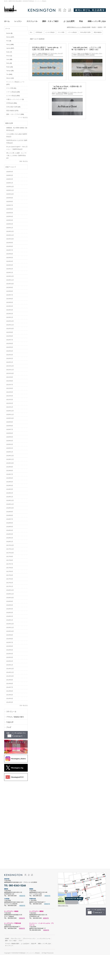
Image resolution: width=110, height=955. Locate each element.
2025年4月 (9, 215)
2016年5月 (9, 604)
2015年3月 (9, 656)
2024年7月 (9, 249)
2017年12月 (10, 544)
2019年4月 (9, 484)
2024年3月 (9, 264)
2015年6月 (9, 645)
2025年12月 (10, 185)
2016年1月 (9, 619)
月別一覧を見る (23, 704)
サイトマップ (9, 944)
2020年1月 (9, 450)
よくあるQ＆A (25, 942)
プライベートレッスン (29, 937)
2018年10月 (10, 506)
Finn (7, 39)
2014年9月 (9, 678)
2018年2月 (9, 536)
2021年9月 (9, 376)
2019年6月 (9, 477)
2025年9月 (9, 196)
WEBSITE (22, 894)
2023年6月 (9, 297)
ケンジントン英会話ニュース (15, 80)
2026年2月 (9, 178)
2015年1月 (9, 663)
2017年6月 (9, 566)
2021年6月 (9, 387)
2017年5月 (9, 570)
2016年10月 (10, 596)
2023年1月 (9, 316)
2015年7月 (9, 641)
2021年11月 (10, 368)
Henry (78, 52)
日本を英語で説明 (85, 31)
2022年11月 (10, 323)
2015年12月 (10, 622)
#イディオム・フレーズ (56, 52)
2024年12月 (10, 230)
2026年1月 (9, 181)
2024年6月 (9, 252)
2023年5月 (9, 301)
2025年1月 (9, 226)
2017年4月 (9, 574)
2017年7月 (9, 562)
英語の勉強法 (98, 31)
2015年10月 (10, 630)
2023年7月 (9, 293)
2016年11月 (10, 592)
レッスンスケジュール (43, 937)
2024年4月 (9, 260)
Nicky (8, 62)
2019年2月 (9, 492)
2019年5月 (9, 480)
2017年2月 (9, 581)
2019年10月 (10, 462)
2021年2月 (9, 402)
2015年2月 (9, 660)
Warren (8, 77)
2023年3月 (9, 308)
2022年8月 (9, 335)
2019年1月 (9, 495)
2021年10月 (10, 372)
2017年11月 (10, 548)
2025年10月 (10, 193)
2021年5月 (9, 391)
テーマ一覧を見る (23, 116)
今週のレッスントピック (14, 98)
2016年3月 (9, 611)
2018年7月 (9, 518)
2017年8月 (9, 559)
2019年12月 (10, 454)
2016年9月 (9, 600)
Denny (59, 91)
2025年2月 (9, 222)
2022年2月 (9, 357)
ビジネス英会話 (49, 31)
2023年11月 (10, 279)
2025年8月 (9, 200)
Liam (7, 58)
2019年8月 (9, 469)
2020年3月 (9, 443)
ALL (31, 31)
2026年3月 (9, 174)
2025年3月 (9, 219)
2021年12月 (10, 364)
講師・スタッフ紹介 (11, 939)
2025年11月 (10, 189)
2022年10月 (10, 327)
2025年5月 (9, 211)
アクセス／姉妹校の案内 (12, 942)
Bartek (8, 32)
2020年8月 (9, 424)
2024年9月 (9, 241)
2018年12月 (10, 499)
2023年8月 (9, 290)
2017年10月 (10, 551)
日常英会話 (39, 31)
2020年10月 (10, 417)
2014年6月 (9, 690)
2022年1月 (9, 361)
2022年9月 (9, 331)
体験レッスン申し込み (44, 942)
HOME (7, 937)
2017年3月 (9, 577)
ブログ (20, 939)
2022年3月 (9, 353)
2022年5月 (9, 346)
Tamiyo (8, 69)
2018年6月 (9, 521)
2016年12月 (10, 589)
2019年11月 (10, 458)
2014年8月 (9, 682)
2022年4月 (9, 350)
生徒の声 (33, 942)
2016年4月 (9, 607)
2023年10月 (10, 282)
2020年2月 (9, 447)
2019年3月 (9, 488)
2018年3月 (9, 533)
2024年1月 (9, 271)
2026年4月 (9, 170)
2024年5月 (9, 256)
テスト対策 (61, 31)
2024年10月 (10, 237)
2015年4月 (9, 652)
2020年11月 (10, 413)
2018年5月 (9, 525)
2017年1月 (9, 585)
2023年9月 (9, 286)
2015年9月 (9, 633)
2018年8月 (9, 514)
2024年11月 (10, 234)
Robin (8, 65)
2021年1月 (9, 406)
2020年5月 (9, 435)
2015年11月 (10, 626)
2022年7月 (9, 338)
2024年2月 (9, 267)
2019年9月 (9, 465)
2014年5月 (9, 693)
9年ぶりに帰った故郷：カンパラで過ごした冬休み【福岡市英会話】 (16, 154)
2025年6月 (9, 208)
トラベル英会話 (72, 31)
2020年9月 (9, 421)
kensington (50, 53)
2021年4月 (9, 394)
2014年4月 (9, 697)
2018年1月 (9, 540)
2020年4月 (9, 439)
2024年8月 (9, 245)
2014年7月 (9, 686)
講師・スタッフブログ (13, 113)
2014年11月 (10, 671)
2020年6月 (9, 432)
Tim (7, 73)
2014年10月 (10, 675)
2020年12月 (10, 409)
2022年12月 (10, 320)
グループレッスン (16, 937)
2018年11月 (10, 503)
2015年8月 (9, 637)
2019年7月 (9, 473)
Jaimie (39, 52)
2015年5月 (9, 648)
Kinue (8, 54)
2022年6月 (9, 342)
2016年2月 (9, 615)
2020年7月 (9, 428)
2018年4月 (9, 529)
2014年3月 (9, 701)
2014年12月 (10, 667)
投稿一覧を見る (23, 160)
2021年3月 (9, 398)
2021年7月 (9, 383)
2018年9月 (9, 510)
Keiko (8, 50)
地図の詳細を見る (63, 904)
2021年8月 (9, 379)
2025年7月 (9, 204)
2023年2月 (9, 312)
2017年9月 (9, 555)
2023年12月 (10, 275)
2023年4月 (9, 305)
